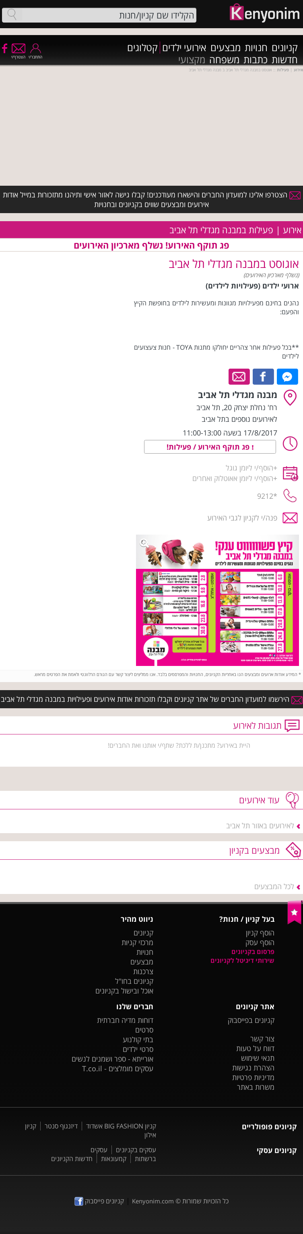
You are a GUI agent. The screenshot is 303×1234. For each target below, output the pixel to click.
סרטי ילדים (138, 1049)
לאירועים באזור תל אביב (260, 825)
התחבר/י (35, 54)
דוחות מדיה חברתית (125, 1020)
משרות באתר (255, 1087)
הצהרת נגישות (253, 1067)
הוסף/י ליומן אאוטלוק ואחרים (232, 478)
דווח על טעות (255, 1048)
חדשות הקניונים (72, 1158)
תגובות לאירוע (257, 725)
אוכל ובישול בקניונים (124, 990)
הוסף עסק (259, 942)
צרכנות (143, 971)
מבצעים (225, 47)
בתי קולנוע (138, 1039)
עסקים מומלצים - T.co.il (117, 1068)
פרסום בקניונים (252, 951)
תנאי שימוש (257, 1058)
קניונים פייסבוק (99, 1201)
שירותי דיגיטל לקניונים (242, 960)
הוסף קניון (260, 932)
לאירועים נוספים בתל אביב (239, 419)
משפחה (224, 60)
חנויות (256, 47)
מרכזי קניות (137, 942)
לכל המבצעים (274, 886)
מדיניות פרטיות (253, 1077)
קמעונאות (113, 1158)
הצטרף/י (18, 54)
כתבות (255, 60)
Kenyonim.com (153, 1201)
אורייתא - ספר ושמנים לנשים (112, 1059)
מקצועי (191, 60)
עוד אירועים (259, 800)
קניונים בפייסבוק (251, 1020)
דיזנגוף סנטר (61, 1126)
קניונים (285, 47)
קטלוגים (142, 47)
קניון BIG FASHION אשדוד (121, 1126)
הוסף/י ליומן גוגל (249, 468)
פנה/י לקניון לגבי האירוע (242, 518)
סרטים (144, 1030)
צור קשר (262, 1038)
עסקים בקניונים (136, 1149)
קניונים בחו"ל (134, 981)
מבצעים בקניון (254, 850)
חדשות (285, 60)
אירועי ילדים (184, 47)
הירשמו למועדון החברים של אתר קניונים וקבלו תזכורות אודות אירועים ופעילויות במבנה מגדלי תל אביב (152, 699)
